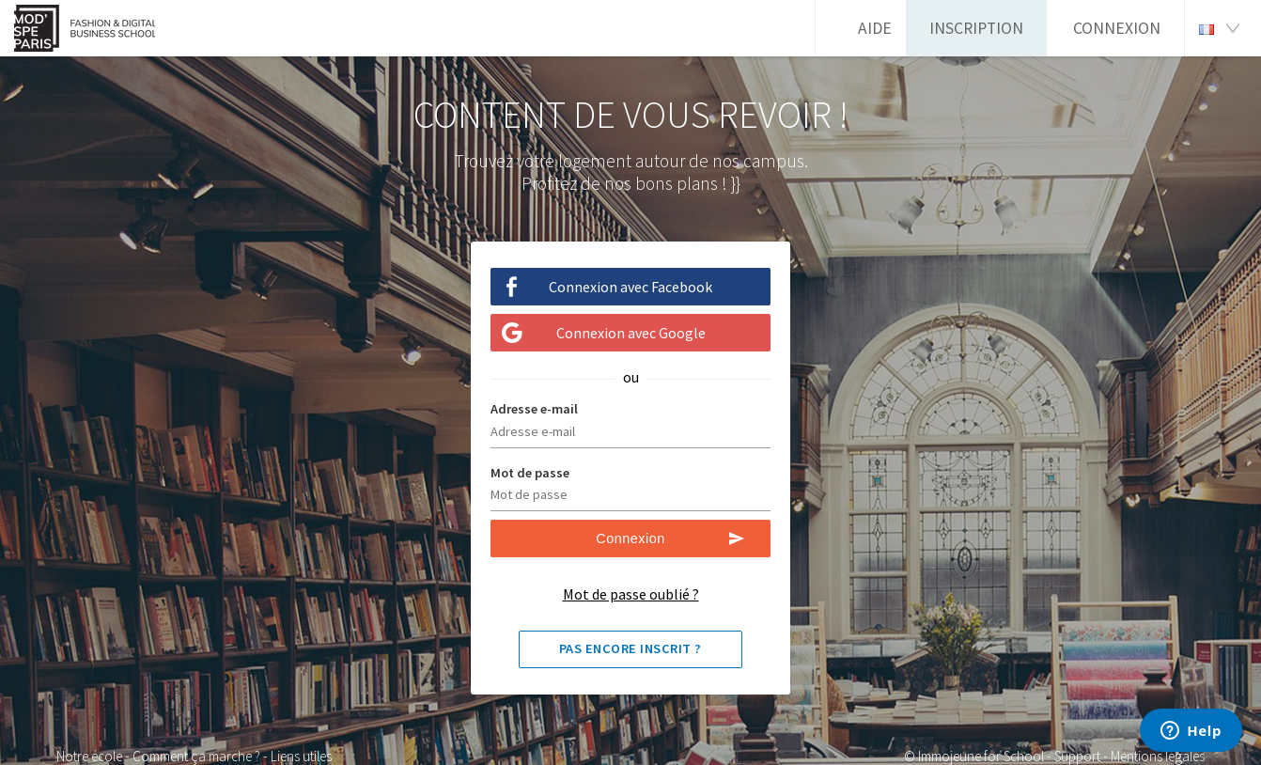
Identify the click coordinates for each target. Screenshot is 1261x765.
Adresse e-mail (534, 408)
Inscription (976, 28)
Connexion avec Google (631, 332)
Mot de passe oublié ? (631, 594)
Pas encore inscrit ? (630, 648)
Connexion (1116, 28)
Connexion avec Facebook (630, 286)
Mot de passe (529, 472)
